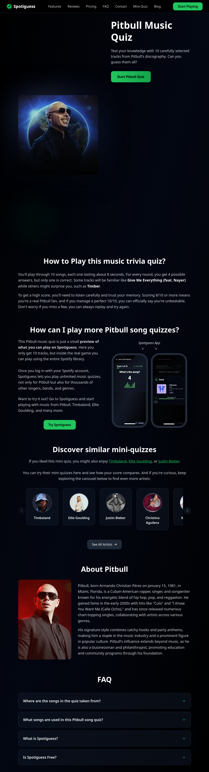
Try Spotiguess (59, 425)
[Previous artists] (21, 510)
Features (54, 6)
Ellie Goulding (140, 461)
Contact (121, 6)
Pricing (91, 6)
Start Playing (188, 6)
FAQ (106, 6)
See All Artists (104, 544)
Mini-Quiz (140, 6)
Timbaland (118, 461)
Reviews (74, 6)
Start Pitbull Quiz (130, 77)
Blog (157, 6)
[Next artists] (187, 510)
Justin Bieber (168, 461)
